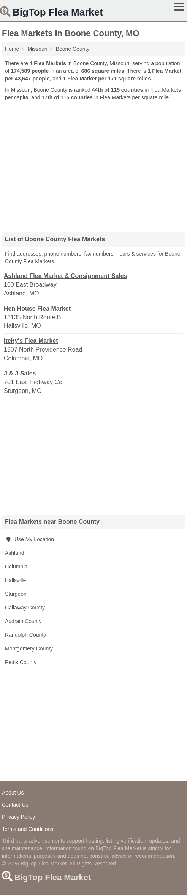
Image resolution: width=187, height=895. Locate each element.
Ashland (14, 553)
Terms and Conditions (27, 829)
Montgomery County (29, 648)
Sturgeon (16, 594)
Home (12, 49)
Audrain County (23, 621)
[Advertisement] (93, 164)
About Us (13, 793)
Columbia (16, 567)
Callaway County (25, 608)
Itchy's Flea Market (31, 341)
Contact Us (15, 805)
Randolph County (25, 635)
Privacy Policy (18, 817)
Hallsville (15, 580)
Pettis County (20, 662)
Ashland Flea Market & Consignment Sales (65, 276)
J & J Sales (20, 373)
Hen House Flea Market (37, 308)
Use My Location (29, 539)
